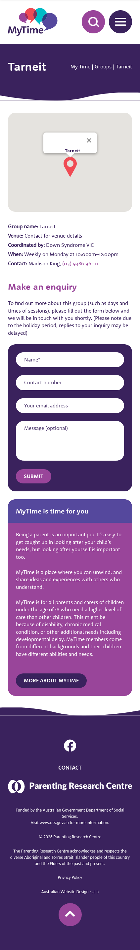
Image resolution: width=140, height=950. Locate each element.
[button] (70, 167)
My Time (80, 66)
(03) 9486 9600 (80, 263)
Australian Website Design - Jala (70, 891)
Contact (69, 767)
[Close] (89, 140)
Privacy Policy (70, 877)
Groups (103, 66)
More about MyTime (51, 680)
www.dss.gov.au (54, 822)
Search (90, 21)
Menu (117, 22)
